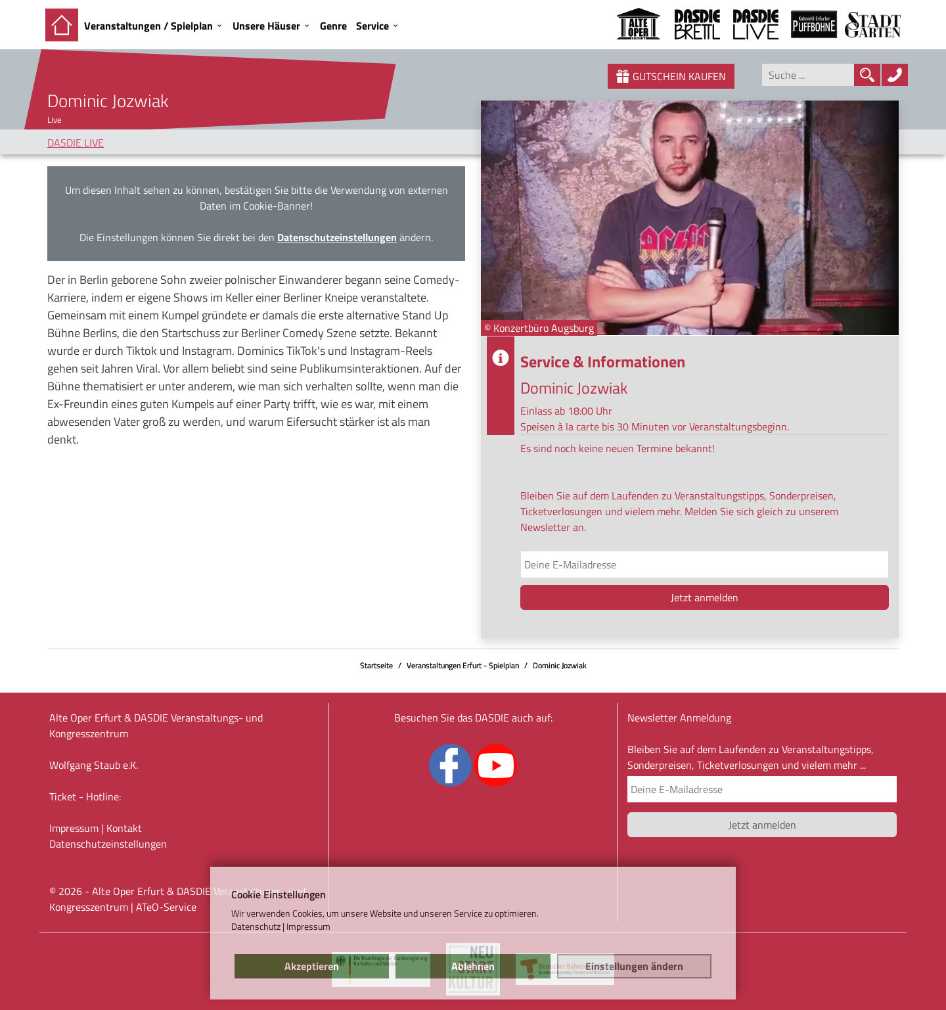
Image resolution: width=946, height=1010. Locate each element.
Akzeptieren (311, 966)
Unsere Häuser (266, 26)
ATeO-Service (166, 907)
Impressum (74, 828)
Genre (333, 26)
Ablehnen (473, 966)
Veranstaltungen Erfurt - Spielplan (463, 665)
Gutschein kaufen (671, 76)
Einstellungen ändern (634, 966)
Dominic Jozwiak (560, 665)
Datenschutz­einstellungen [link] (108, 844)
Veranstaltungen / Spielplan (148, 26)
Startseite (376, 665)
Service (372, 26)
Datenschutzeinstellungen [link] (337, 237)
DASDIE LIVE (75, 142)
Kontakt (124, 828)
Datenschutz (256, 926)
